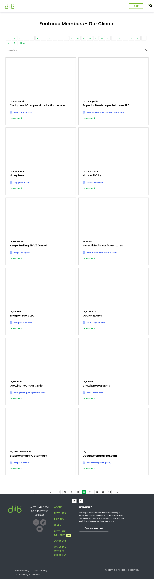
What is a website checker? (60, 551)
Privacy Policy (22, 570)
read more (15, 118)
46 (58, 492)
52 (97, 492)
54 (109, 492)
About (58, 507)
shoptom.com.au (22, 462)
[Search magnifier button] (147, 50)
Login (136, 6)
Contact (60, 541)
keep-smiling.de (21, 252)
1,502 (75, 501)
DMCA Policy (41, 570)
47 (65, 492)
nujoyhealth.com (22, 182)
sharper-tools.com (23, 322)
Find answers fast (94, 528)
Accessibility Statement (27, 574)
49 (78, 492)
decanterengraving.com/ (99, 462)
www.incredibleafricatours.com (102, 252)
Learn (57, 525)
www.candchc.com (23, 112)
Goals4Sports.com (96, 322)
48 (71, 492)
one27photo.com (95, 392)
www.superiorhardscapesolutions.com (105, 112)
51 (90, 492)
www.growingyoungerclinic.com (29, 392)
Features (60, 513)
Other (22, 43)
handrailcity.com (95, 182)
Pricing (59, 519)
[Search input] (76, 50)
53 (103, 492)
